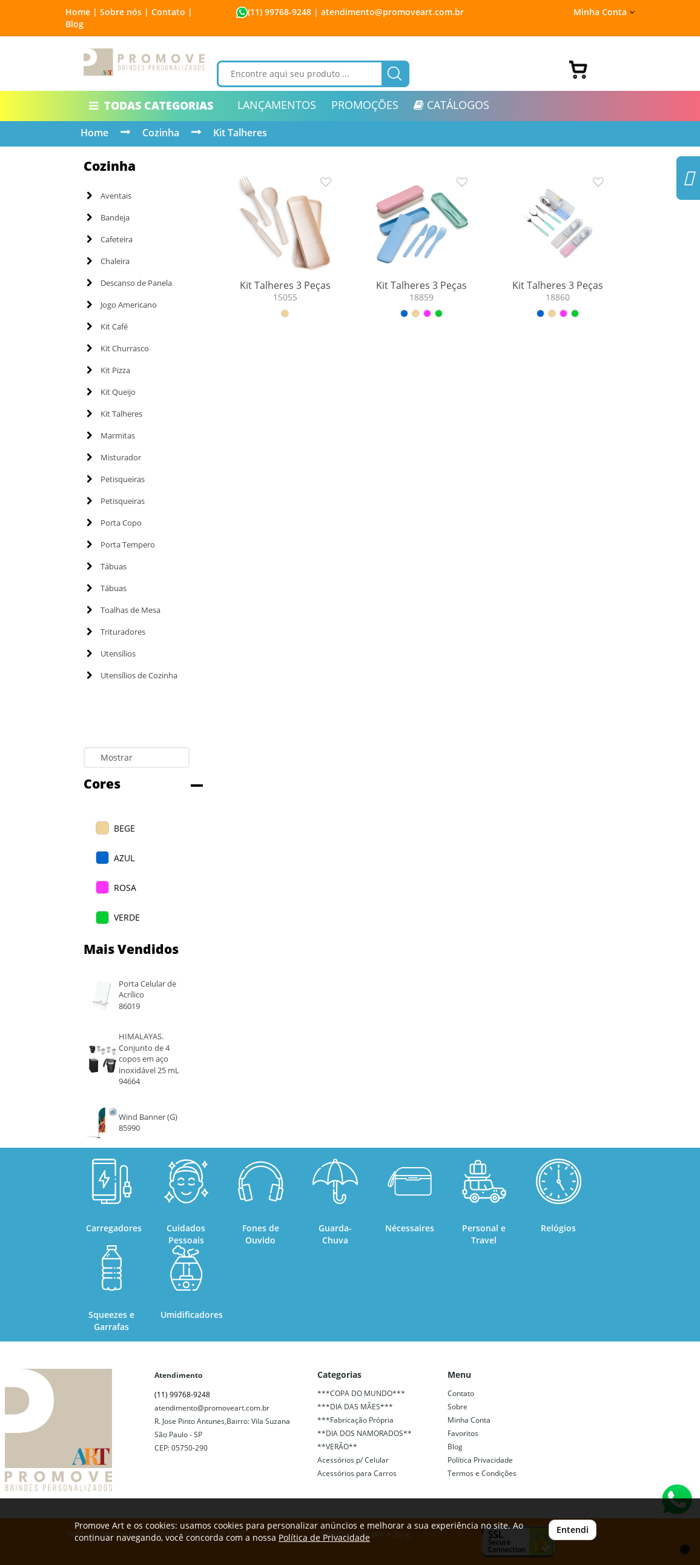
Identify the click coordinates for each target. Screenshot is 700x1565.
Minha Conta (604, 12)
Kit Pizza (108, 370)
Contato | (172, 12)
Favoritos (462, 1433)
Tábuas (107, 566)
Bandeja (108, 217)
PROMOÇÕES (364, 105)
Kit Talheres (240, 132)
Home (94, 132)
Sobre (457, 1406)
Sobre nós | (124, 12)
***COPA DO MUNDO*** (361, 1393)
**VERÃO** (337, 1446)
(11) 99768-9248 (279, 12)
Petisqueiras (116, 479)
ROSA (125, 887)
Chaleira (108, 261)
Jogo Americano (122, 304)
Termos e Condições (482, 1473)
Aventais (109, 195)
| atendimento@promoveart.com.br (387, 12)
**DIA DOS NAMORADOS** (364, 1433)
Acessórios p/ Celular (353, 1460)
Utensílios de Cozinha (132, 675)
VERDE (127, 917)
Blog (74, 24)
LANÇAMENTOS (276, 105)
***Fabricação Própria (355, 1420)
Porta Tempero (121, 544)
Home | (81, 12)
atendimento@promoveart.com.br (211, 1408)
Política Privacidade (480, 1460)
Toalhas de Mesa (123, 609)
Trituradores (116, 631)
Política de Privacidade (324, 1537)
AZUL (124, 858)
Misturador (114, 457)
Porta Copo (114, 522)
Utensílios (111, 653)
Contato (460, 1393)
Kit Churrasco (118, 348)
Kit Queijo (111, 391)
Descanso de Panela (129, 282)
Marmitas (111, 435)
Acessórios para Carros (357, 1473)
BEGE (124, 828)
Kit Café (107, 326)
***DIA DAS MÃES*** (355, 1406)
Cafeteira (110, 239)
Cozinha (160, 132)
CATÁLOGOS (451, 105)
